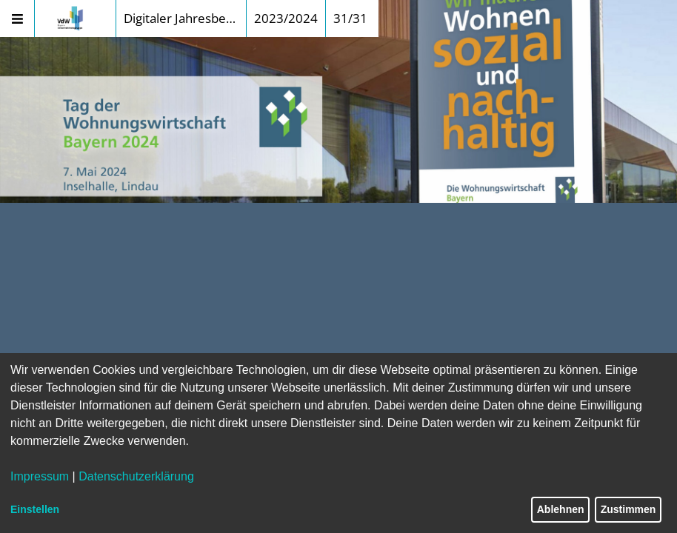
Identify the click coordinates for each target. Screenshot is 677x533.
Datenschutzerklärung (136, 476)
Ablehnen (560, 509)
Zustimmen (628, 509)
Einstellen (34, 509)
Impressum (39, 476)
